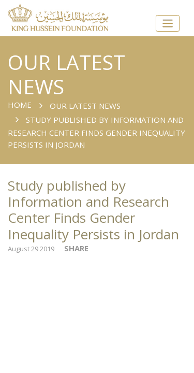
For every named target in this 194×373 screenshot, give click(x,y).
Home (20, 104)
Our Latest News (85, 106)
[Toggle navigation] (168, 23)
